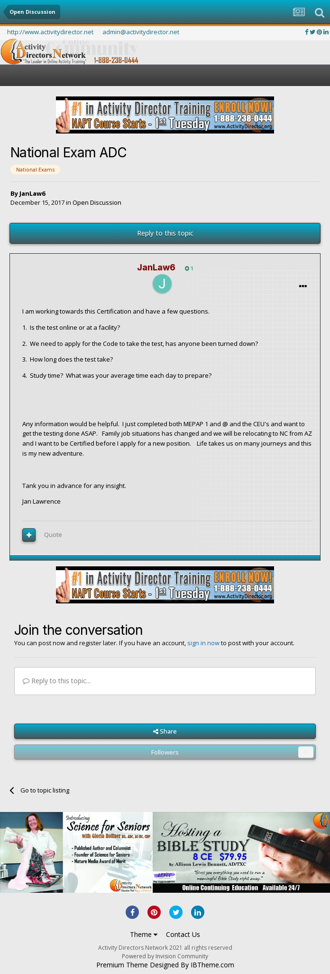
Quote (53, 534)
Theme (143, 934)
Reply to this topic (165, 233)
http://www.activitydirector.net (50, 32)
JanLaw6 (32, 193)
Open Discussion (97, 202)
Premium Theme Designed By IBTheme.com (165, 965)
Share (165, 731)
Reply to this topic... (57, 680)
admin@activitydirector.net (140, 32)
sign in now (203, 643)
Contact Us (183, 934)
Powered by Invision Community (165, 956)
